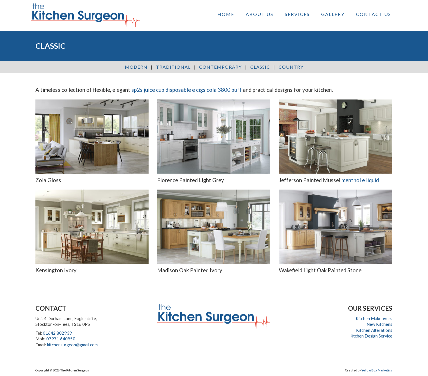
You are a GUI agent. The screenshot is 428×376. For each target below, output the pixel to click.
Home (225, 14)
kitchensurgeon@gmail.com (72, 344)
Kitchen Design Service (370, 336)
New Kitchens (379, 324)
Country (291, 67)
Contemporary (220, 67)
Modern (136, 67)
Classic (260, 67)
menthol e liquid (360, 180)
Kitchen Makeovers (374, 318)
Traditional (173, 67)
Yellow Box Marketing (376, 370)
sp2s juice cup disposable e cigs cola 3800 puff (186, 90)
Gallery (333, 14)
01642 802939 (57, 333)
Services (297, 14)
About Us (259, 14)
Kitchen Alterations (374, 330)
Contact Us (373, 14)
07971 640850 (60, 338)
